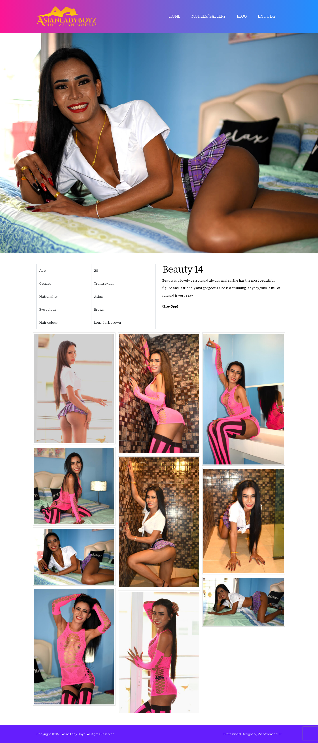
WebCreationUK (270, 734)
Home (174, 16)
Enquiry (267, 16)
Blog (242, 16)
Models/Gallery (208, 16)
